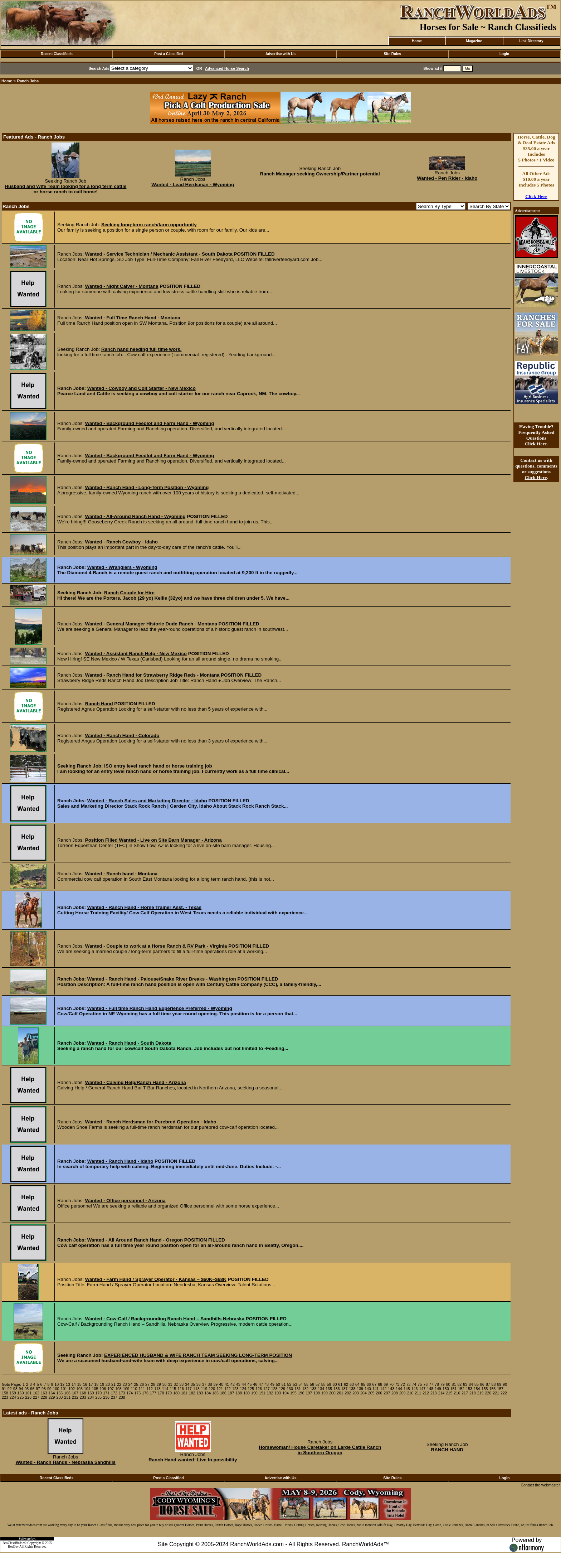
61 (340, 1384)
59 (329, 1384)
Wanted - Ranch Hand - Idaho (120, 1161)
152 (461, 1389)
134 (321, 1389)
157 (500, 1389)
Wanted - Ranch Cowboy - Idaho (121, 542)
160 (21, 1393)
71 (397, 1384)
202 (348, 1393)
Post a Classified (168, 54)
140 (368, 1389)
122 (227, 1389)
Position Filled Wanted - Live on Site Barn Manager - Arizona (153, 840)
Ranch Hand (99, 703)
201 (340, 1393)
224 (13, 1397)
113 (157, 1389)
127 (266, 1389)
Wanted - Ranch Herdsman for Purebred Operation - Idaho (150, 1121)
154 (477, 1389)
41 (227, 1384)
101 (64, 1389)
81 (454, 1384)
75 (420, 1384)
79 (442, 1384)
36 (198, 1384)
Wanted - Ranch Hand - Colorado (122, 735)
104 (87, 1389)
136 (336, 1389)
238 (122, 1397)
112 (149, 1389)
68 (380, 1384)
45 (250, 1384)
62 (346, 1384)
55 (306, 1384)
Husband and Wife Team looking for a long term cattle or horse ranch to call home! (65, 189)
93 (15, 1389)
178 (161, 1393)
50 (278, 1384)
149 (438, 1389)
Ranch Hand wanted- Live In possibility (192, 1459)
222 (504, 1393)
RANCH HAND (447, 1449)
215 (449, 1393)
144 (399, 1389)
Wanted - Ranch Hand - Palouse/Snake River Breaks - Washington (161, 979)
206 (379, 1393)
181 (184, 1393)
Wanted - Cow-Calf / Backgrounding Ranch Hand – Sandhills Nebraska (165, 1318)
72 (403, 1384)
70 (391, 1384)
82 (459, 1384)
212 (426, 1393)
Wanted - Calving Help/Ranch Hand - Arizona (135, 1082)
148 (430, 1389)
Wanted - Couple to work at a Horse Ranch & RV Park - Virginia (156, 946)
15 (79, 1384)
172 (114, 1393)
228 (44, 1397)
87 (488, 1384)
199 (324, 1393)
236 (106, 1397)
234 (91, 1397)
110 (134, 1389)
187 (231, 1393)
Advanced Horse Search (227, 68)
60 (334, 1384)
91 (4, 1389)
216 (457, 1393)
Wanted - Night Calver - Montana (121, 286)
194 (285, 1393)
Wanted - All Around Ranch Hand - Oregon (135, 1240)
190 (254, 1393)
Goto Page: (11, 1384)
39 (215, 1384)
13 (68, 1384)
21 (113, 1384)
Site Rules (392, 54)
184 (207, 1393)
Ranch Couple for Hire (129, 592)
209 (402, 1393)
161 (28, 1393)
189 (246, 1393)
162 (36, 1393)
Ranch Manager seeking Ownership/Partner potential (320, 173)
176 (145, 1393)
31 (170, 1384)
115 (173, 1389)
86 (482, 1384)
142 (383, 1389)
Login (504, 54)
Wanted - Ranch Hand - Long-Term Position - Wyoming (147, 487)
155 (485, 1389)
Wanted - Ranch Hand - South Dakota (129, 1043)
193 (277, 1393)
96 (32, 1389)
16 (85, 1384)
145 (407, 1389)
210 (410, 1393)
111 (141, 1389)
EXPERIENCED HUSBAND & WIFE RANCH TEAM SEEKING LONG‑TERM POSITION (198, 1355)
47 (261, 1384)
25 (136, 1384)
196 (301, 1393)
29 (159, 1384)
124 (243, 1389)
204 (363, 1393)
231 (67, 1397)
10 (56, 1384)
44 (244, 1384)
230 (59, 1397)
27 (147, 1384)
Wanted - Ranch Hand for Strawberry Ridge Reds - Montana (153, 675)
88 (494, 1384)
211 (418, 1393)
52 (289, 1384)
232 (75, 1397)
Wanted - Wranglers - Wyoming (122, 567)
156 (492, 1389)
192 (270, 1393)
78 (437, 1384)
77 (431, 1384)
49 (272, 1384)
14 (74, 1384)
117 (188, 1389)
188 (238, 1393)
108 (118, 1389)
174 (130, 1393)
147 (422, 1389)
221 (496, 1393)
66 (369, 1384)
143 (391, 1389)
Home (417, 41)
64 (357, 1384)
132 (305, 1389)
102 (71, 1389)
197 (309, 1393)
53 (295, 1384)
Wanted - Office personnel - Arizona (125, 1200)
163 (44, 1393)
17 (91, 1384)
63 (352, 1384)
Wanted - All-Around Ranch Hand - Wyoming (135, 516)
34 (187, 1384)
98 (44, 1389)
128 (274, 1389)
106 (102, 1389)
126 (258, 1389)
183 (200, 1393)
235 (98, 1397)
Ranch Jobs (28, 81)
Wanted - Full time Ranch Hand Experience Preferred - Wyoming (159, 1008)
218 (472, 1393)
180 (176, 1393)
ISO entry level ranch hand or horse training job (158, 766)
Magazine (474, 41)
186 (223, 1393)
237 (114, 1397)
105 (95, 1389)
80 (448, 1384)
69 (386, 1384)
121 (219, 1389)
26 (142, 1384)
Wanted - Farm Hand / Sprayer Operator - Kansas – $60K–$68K (155, 1279)
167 (75, 1393)
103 (79, 1389)
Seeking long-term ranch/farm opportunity (149, 224)
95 (26, 1389)
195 (293, 1393)
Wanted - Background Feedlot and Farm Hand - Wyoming (149, 423)
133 (313, 1389)
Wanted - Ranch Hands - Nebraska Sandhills (66, 1462)
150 (446, 1389)
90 (505, 1384)
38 (210, 1384)
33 (181, 1384)
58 (323, 1384)
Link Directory (531, 41)
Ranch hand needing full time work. (141, 349)
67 (374, 1384)
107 (110, 1389)
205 (371, 1393)
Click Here (536, 196)
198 (316, 1393)
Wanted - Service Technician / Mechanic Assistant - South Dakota (159, 254)
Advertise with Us (280, 54)
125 (251, 1389)
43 (238, 1384)
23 (125, 1384)
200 (332, 1393)
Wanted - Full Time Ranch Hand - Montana (132, 317)
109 (126, 1389)
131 (297, 1389)
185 (215, 1393)
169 (91, 1393)
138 (352, 1389)
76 (425, 1384)
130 (290, 1389)
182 (192, 1393)
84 (471, 1384)
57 (318, 1384)
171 (106, 1393)
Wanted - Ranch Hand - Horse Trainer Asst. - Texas (144, 907)
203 (355, 1393)
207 (387, 1393)
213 (433, 1393)
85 (476, 1384)
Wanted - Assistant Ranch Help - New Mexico (136, 653)
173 (122, 1393)
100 (56, 1389)
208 (394, 1393)
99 (49, 1389)
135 (329, 1389)
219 (480, 1393)
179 (168, 1393)
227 (36, 1397)
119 (204, 1389)
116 (180, 1389)
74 (414, 1384)
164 (52, 1393)
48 (266, 1384)
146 (414, 1389)
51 (284, 1384)
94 (21, 1389)
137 (344, 1389)
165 (59, 1393)
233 (83, 1397)
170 (98, 1393)
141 (375, 1389)
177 (153, 1393)
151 (453, 1389)
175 (137, 1393)
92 (10, 1389)
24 (130, 1384)
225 (21, 1397)
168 (83, 1393)
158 (5, 1393)
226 (28, 1397)
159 (13, 1393)
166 (67, 1393)
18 (96, 1384)
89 (499, 1384)
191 (262, 1393)
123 (235, 1389)
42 (232, 1384)
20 (108, 1384)
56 (312, 1384)
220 (488, 1393)
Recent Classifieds (57, 54)
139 (360, 1389)
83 (465, 1384)
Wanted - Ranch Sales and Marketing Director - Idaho (147, 800)
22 (119, 1384)
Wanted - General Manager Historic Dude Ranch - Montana (151, 623)
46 (255, 1384)
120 (212, 1389)
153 (469, 1389)
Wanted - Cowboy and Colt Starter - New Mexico (141, 388)
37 (204, 1384)
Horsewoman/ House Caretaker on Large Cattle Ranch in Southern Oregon (320, 1450)
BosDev (13, 1546)
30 (164, 1384)
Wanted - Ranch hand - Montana (121, 873)
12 (62, 1384)
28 (153, 1384)
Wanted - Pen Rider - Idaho (447, 178)
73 (408, 1384)
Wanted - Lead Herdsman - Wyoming (192, 184)
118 (196, 1389)
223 (5, 1397)
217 (465, 1393)
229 (52, 1397)
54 (300, 1384)
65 (363, 1384)
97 (38, 1389)
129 (282, 1389)
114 (165, 1389)
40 (221, 1384)
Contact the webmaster (540, 1485)
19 (102, 1384)
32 (176, 1384)
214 (441, 1393)
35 (193, 1384)
